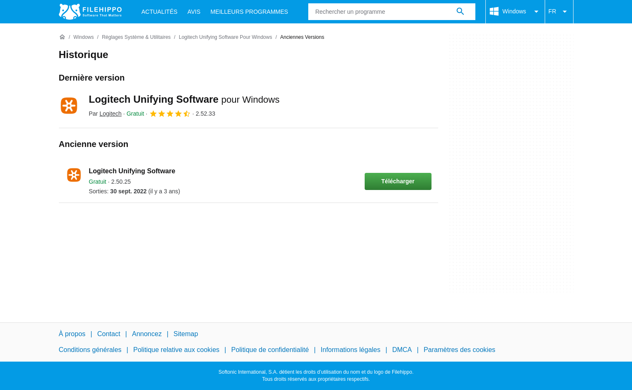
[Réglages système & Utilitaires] (136, 37)
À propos (72, 333)
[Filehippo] (90, 11)
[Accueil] (62, 37)
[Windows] (84, 37)
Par (105, 113)
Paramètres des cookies (459, 349)
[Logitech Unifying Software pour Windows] (225, 37)
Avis (194, 11)
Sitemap (185, 333)
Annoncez (147, 333)
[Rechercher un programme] (460, 11)
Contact (108, 333)
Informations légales (351, 349)
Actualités (160, 11)
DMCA (402, 349)
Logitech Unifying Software (184, 99)
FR (559, 12)
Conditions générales (90, 349)
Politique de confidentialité (270, 349)
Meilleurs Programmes (249, 11)
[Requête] (391, 11)
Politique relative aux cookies (176, 349)
